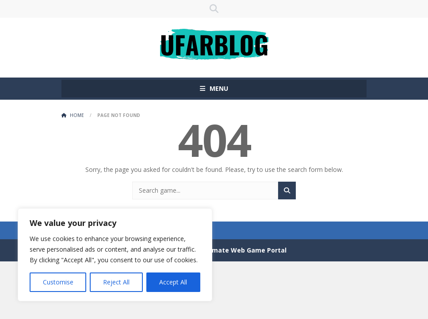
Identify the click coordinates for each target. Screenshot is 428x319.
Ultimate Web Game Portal (244, 250)
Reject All (116, 282)
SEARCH (214, 9)
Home (77, 115)
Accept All (173, 282)
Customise (58, 282)
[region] (115, 254)
